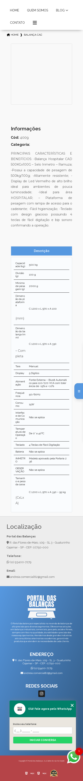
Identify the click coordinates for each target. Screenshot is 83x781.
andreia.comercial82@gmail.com (31, 576)
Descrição (41, 251)
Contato (17, 22)
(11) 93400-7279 (19, 562)
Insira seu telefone (25, 724)
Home (14, 10)
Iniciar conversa (43, 740)
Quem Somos (37, 10)
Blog (60, 10)
